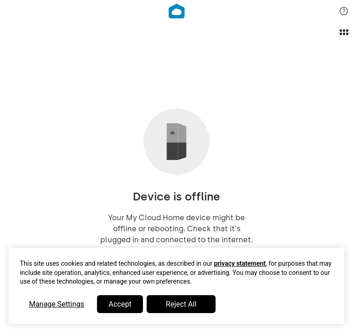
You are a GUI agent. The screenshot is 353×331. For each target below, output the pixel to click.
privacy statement (240, 263)
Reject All (181, 304)
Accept (119, 304)
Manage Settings (56, 304)
